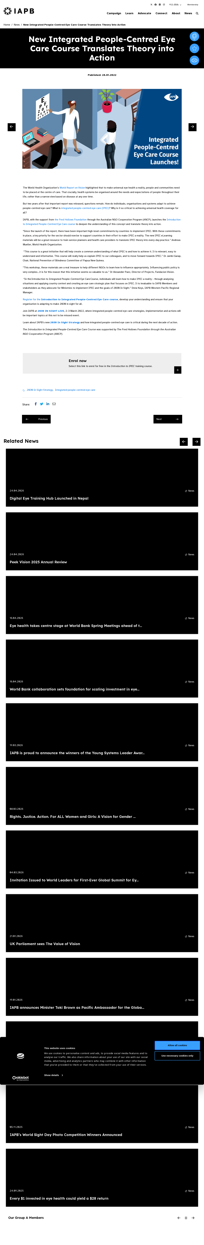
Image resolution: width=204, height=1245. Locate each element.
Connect (158, 13)
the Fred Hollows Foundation (71, 220)
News (187, 13)
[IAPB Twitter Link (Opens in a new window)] (151, 4)
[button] (175, 4)
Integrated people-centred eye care (75, 390)
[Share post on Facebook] (37, 405)
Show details (51, 1235)
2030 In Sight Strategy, (40, 390)
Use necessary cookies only (177, 1216)
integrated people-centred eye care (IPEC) (85, 208)
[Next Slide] (193, 128)
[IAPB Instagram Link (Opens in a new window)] (163, 4)
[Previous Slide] (12, 128)
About (174, 13)
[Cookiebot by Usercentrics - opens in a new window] (21, 1238)
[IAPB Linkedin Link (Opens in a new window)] (159, 4)
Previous (37, 419)
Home (7, 25)
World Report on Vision (72, 188)
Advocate (140, 13)
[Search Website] (197, 14)
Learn (124, 13)
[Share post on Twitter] (43, 405)
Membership (192, 5)
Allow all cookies (177, 1205)
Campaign (108, 13)
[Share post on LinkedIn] (49, 405)
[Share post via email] (55, 405)
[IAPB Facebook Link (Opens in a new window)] (155, 4)
